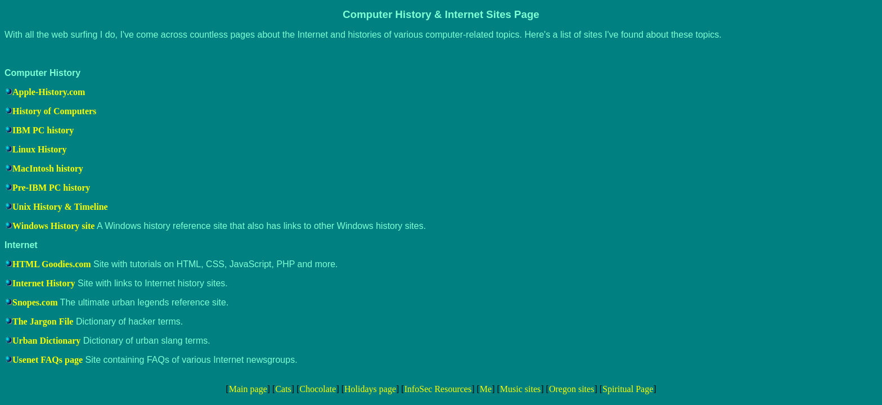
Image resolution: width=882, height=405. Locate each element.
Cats (283, 389)
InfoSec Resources (438, 389)
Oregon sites (571, 389)
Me (486, 389)
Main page (248, 389)
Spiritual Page (627, 389)
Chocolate (318, 389)
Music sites (520, 389)
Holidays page (370, 389)
